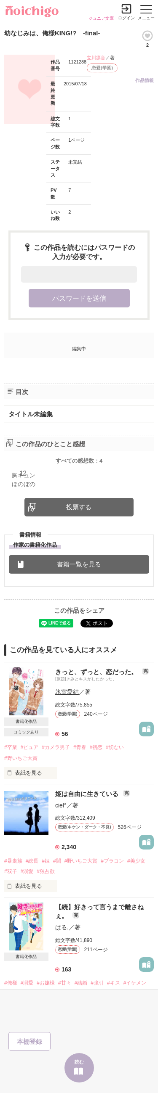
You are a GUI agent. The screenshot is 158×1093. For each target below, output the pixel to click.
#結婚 (81, 983)
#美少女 (136, 861)
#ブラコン (112, 861)
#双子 (10, 871)
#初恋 (96, 747)
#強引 (97, 983)
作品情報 (144, 80)
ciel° (61, 805)
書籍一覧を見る (79, 564)
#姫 (46, 861)
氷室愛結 (67, 691)
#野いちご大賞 (20, 758)
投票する (78, 507)
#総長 (32, 861)
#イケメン (135, 983)
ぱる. (62, 927)
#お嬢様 (46, 983)
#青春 (79, 747)
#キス (113, 983)
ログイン (126, 18)
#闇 (57, 861)
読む (79, 1061)
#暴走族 (13, 861)
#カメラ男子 (56, 747)
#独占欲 (46, 871)
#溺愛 (27, 871)
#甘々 (64, 983)
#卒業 (10, 747)
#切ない (115, 747)
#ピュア (30, 747)
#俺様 (10, 983)
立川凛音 (96, 57)
